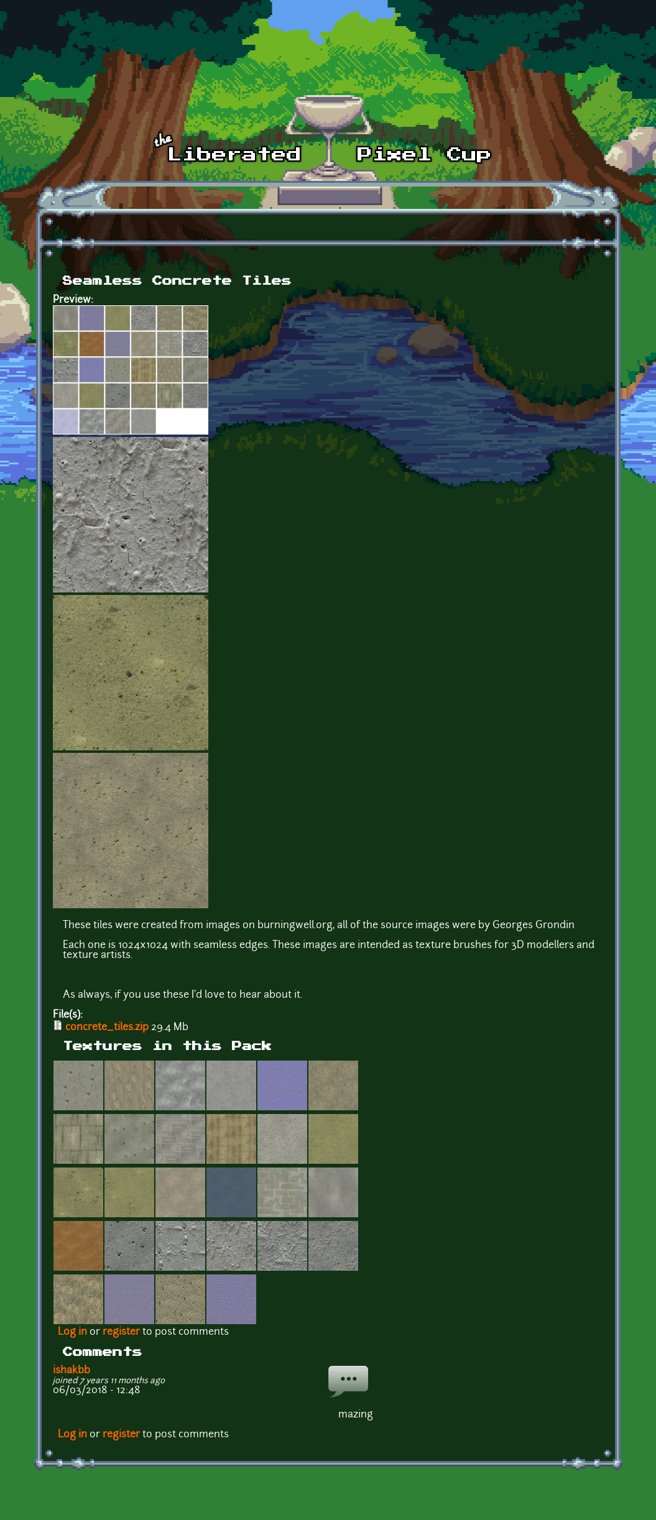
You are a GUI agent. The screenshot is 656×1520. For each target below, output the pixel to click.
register (121, 1332)
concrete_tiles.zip (107, 1028)
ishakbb (71, 1371)
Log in (72, 1332)
